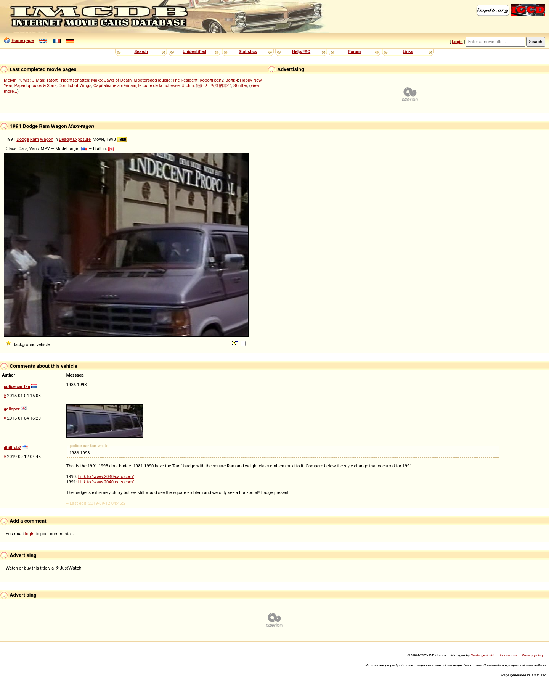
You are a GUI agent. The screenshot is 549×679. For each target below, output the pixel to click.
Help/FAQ (301, 51)
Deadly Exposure (75, 139)
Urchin (187, 85)
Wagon (46, 139)
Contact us (508, 655)
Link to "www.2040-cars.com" (106, 476)
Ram (34, 139)
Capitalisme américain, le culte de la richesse (136, 85)
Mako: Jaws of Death (111, 80)
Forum (354, 51)
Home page (22, 40)
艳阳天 (202, 85)
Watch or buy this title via (43, 568)
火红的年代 (220, 85)
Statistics (248, 51)
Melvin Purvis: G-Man (24, 80)
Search (141, 51)
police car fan (17, 386)
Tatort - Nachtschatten (67, 80)
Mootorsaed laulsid (152, 80)
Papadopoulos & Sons (35, 85)
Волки (231, 80)
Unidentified (194, 51)
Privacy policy (532, 655)
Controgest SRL (482, 655)
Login (457, 41)
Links (408, 51)
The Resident (184, 80)
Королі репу (211, 80)
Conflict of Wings (75, 85)
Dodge (22, 139)
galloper (12, 409)
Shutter (240, 85)
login (30, 533)
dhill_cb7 (12, 447)
